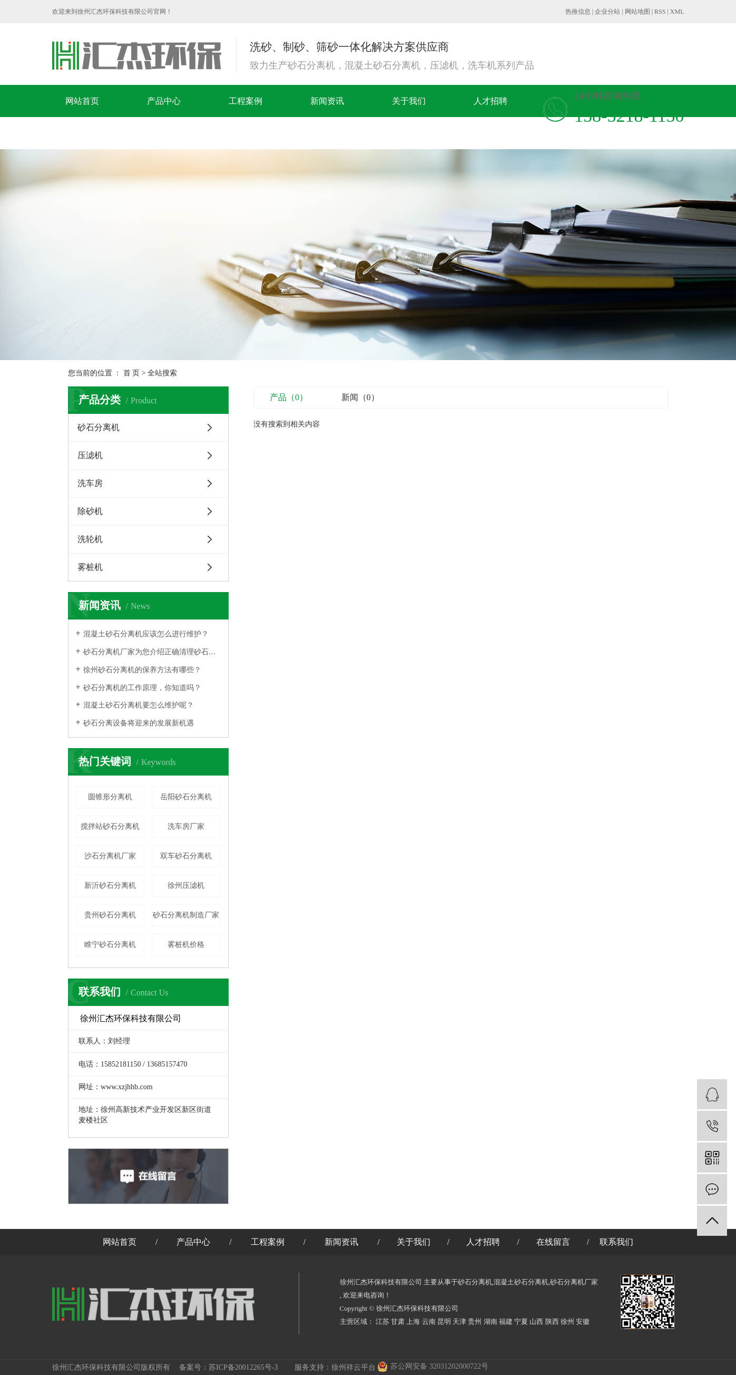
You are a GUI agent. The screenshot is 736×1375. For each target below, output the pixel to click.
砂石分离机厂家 (574, 1282)
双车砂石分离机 (186, 856)
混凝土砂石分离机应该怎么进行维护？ (146, 634)
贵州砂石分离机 (110, 915)
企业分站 (607, 11)
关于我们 (409, 100)
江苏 (382, 1321)
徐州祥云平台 (353, 1367)
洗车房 (90, 483)
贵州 (475, 1321)
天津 (459, 1321)
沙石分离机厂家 (110, 856)
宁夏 (521, 1321)
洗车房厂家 (186, 826)
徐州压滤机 (186, 885)
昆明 (444, 1321)
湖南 (490, 1321)
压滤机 (90, 455)
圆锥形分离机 (110, 797)
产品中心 (164, 100)
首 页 (131, 373)
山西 (536, 1321)
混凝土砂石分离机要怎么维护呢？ (138, 705)
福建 (506, 1321)
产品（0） (289, 397)
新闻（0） (360, 397)
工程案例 (245, 100)
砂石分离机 (98, 427)
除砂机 (90, 511)
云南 (429, 1321)
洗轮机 (90, 539)
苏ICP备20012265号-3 (243, 1367)
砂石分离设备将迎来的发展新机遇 (138, 723)
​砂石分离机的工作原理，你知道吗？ (142, 688)
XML (677, 11)
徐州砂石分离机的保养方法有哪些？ (142, 670)
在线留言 (104, 133)
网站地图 (637, 11)
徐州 (567, 1321)
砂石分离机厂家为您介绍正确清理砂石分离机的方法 (152, 652)
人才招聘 (490, 100)
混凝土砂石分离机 (521, 1282)
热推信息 (578, 11)
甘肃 (398, 1321)
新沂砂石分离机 (110, 885)
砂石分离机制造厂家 (186, 915)
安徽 (583, 1321)
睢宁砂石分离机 (110, 944)
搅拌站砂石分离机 (110, 826)
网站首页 (82, 100)
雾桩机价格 (186, 944)
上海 (413, 1321)
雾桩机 (90, 567)
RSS (659, 11)
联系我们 (185, 133)
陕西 (552, 1321)
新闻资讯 (327, 100)
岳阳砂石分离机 (186, 797)
